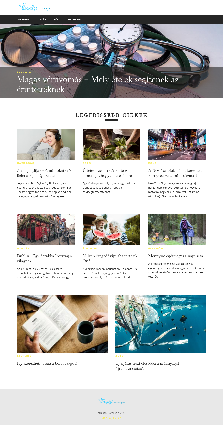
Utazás (23, 248)
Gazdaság (25, 163)
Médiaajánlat (111, 418)
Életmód (25, 72)
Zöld (87, 163)
